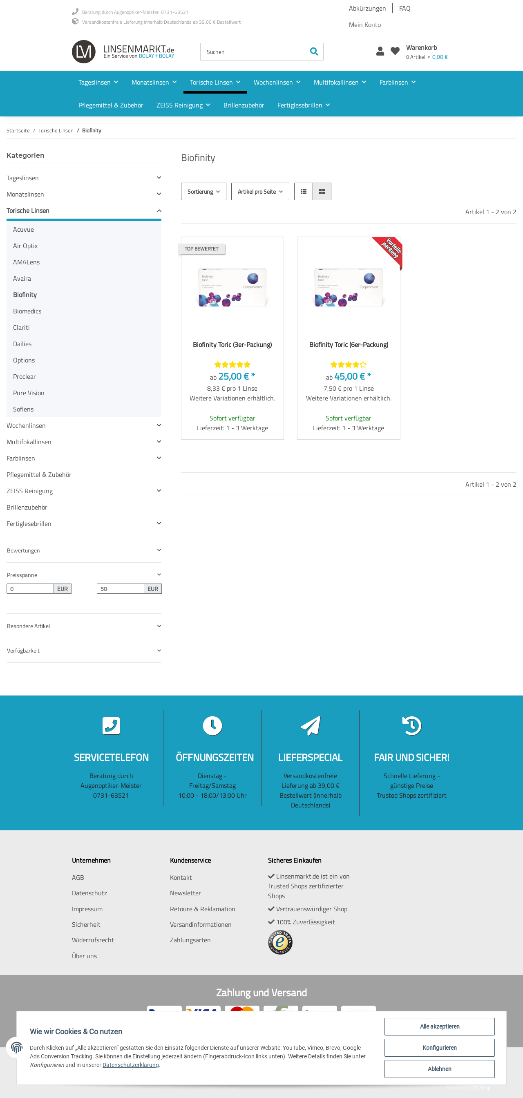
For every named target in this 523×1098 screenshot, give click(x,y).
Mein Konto (365, 24)
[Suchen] (253, 51)
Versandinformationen (201, 924)
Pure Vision (29, 393)
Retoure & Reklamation (202, 909)
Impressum (87, 909)
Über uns (84, 956)
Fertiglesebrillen (29, 523)
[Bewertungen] (232, 364)
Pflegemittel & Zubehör (39, 474)
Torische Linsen (28, 210)
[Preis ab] (30, 589)
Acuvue (23, 229)
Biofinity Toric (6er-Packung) (348, 344)
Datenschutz (89, 893)
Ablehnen (439, 1069)
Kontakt (181, 877)
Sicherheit (86, 924)
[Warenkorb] (427, 52)
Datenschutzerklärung (131, 1065)
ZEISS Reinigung (30, 491)
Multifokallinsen (29, 442)
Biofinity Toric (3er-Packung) (232, 344)
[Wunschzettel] (395, 52)
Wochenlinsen (26, 425)
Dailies (22, 344)
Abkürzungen (367, 8)
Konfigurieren (439, 1047)
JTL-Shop (481, 1087)
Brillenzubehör (27, 507)
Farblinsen (21, 458)
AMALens (26, 262)
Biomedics (27, 311)
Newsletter (185, 893)
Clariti (21, 327)
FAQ (405, 8)
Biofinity (25, 295)
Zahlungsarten (190, 940)
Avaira (22, 278)
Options (24, 360)
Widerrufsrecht (93, 940)
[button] (380, 52)
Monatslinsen (25, 194)
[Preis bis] (120, 589)
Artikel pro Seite (257, 191)
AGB (78, 877)
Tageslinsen (23, 178)
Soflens (23, 409)
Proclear (24, 376)
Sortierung (200, 191)
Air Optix (25, 245)
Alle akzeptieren (440, 1026)
